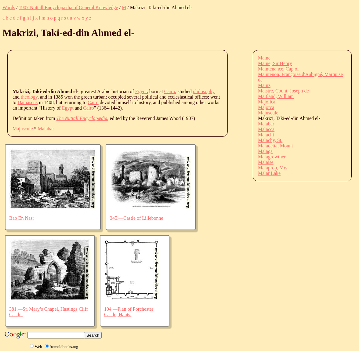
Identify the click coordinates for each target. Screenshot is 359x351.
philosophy (204, 91)
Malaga (265, 151)
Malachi (266, 134)
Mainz (264, 85)
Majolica (266, 101)
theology (29, 97)
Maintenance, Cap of (278, 68)
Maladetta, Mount (275, 145)
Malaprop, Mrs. (273, 167)
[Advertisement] (124, 69)
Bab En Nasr (21, 218)
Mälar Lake (269, 173)
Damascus (27, 102)
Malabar (46, 128)
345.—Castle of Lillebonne (136, 218)
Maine (264, 57)
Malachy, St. (270, 140)
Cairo (169, 91)
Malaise (266, 162)
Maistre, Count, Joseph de (283, 90)
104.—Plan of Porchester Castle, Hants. (128, 311)
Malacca (266, 129)
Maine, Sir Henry (275, 63)
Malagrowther (272, 156)
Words (8, 7)
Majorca (266, 107)
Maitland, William (276, 96)
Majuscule (23, 128)
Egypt (141, 91)
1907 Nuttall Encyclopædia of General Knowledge (68, 7)
